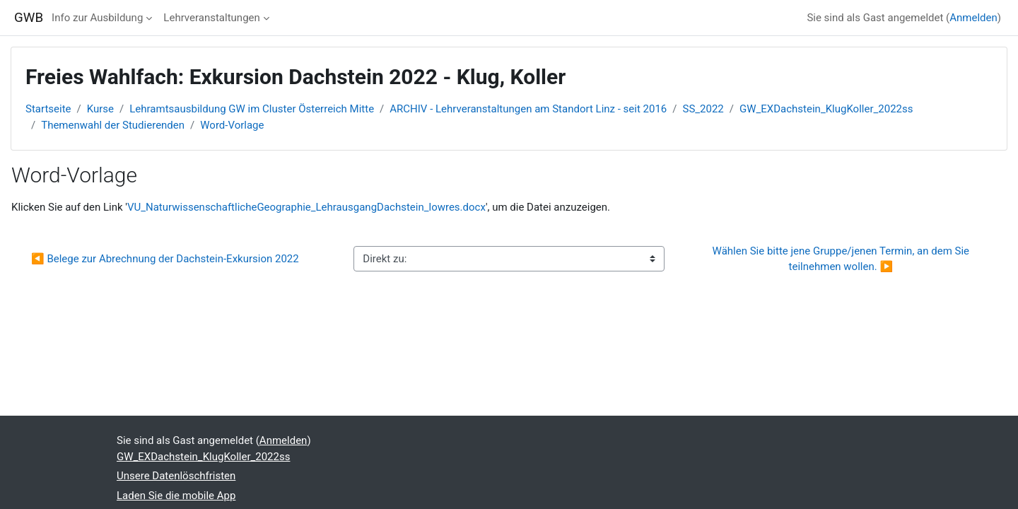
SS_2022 (703, 109)
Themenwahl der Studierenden (113, 125)
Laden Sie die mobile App (176, 495)
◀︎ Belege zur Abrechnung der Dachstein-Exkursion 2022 (165, 258)
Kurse (100, 109)
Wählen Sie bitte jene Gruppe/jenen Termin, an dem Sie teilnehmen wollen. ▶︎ (842, 259)
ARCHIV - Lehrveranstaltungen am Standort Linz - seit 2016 (528, 109)
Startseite (48, 109)
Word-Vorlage (232, 125)
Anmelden (973, 17)
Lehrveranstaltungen (211, 17)
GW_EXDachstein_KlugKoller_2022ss (826, 109)
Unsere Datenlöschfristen (176, 475)
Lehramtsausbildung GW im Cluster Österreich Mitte (251, 109)
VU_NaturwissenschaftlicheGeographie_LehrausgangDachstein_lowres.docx (306, 207)
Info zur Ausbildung (97, 17)
